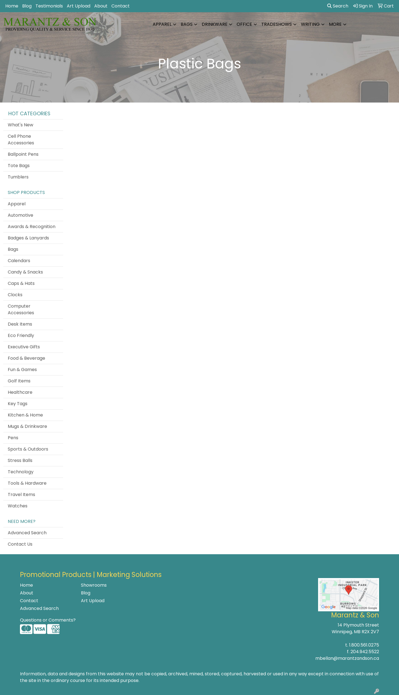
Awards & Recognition (31, 226)
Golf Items (19, 381)
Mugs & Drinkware (27, 426)
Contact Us (20, 544)
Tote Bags (19, 165)
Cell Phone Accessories (21, 139)
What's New (20, 125)
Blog (27, 6)
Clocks (15, 295)
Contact (120, 6)
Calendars (19, 260)
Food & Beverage (26, 358)
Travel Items (21, 494)
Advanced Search (27, 533)
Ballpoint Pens (23, 154)
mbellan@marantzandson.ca (347, 658)
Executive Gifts (24, 347)
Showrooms (94, 585)
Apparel (162, 24)
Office (244, 24)
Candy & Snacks (25, 272)
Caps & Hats (21, 283)
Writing (310, 24)
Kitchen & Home (25, 415)
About (101, 6)
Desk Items (20, 324)
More (335, 24)
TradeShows (276, 24)
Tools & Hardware (27, 483)
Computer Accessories (21, 309)
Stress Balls (20, 460)
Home (11, 6)
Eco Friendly (21, 335)
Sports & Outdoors (28, 449)
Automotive (20, 215)
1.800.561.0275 (364, 645)
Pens (13, 438)
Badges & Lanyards (28, 238)
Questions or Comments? (48, 620)
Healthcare (20, 392)
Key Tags (17, 403)
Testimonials (49, 6)
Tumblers (18, 177)
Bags (187, 24)
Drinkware (214, 24)
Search (337, 6)
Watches (17, 506)
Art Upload (78, 6)
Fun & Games (22, 369)
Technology (21, 472)
